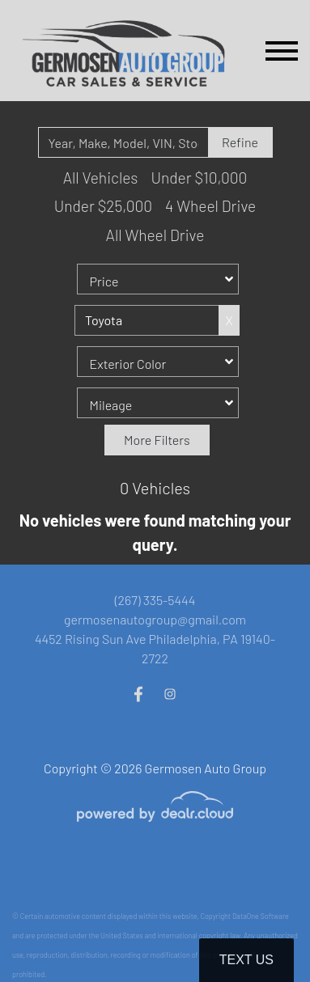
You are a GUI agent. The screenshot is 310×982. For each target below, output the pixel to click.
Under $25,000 (103, 206)
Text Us (246, 960)
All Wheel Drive (155, 235)
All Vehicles (100, 177)
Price (104, 281)
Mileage (111, 405)
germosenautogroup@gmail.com (155, 619)
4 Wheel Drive (210, 206)
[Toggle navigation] (281, 50)
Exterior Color (128, 363)
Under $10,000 (199, 177)
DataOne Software (260, 916)
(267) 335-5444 (155, 599)
